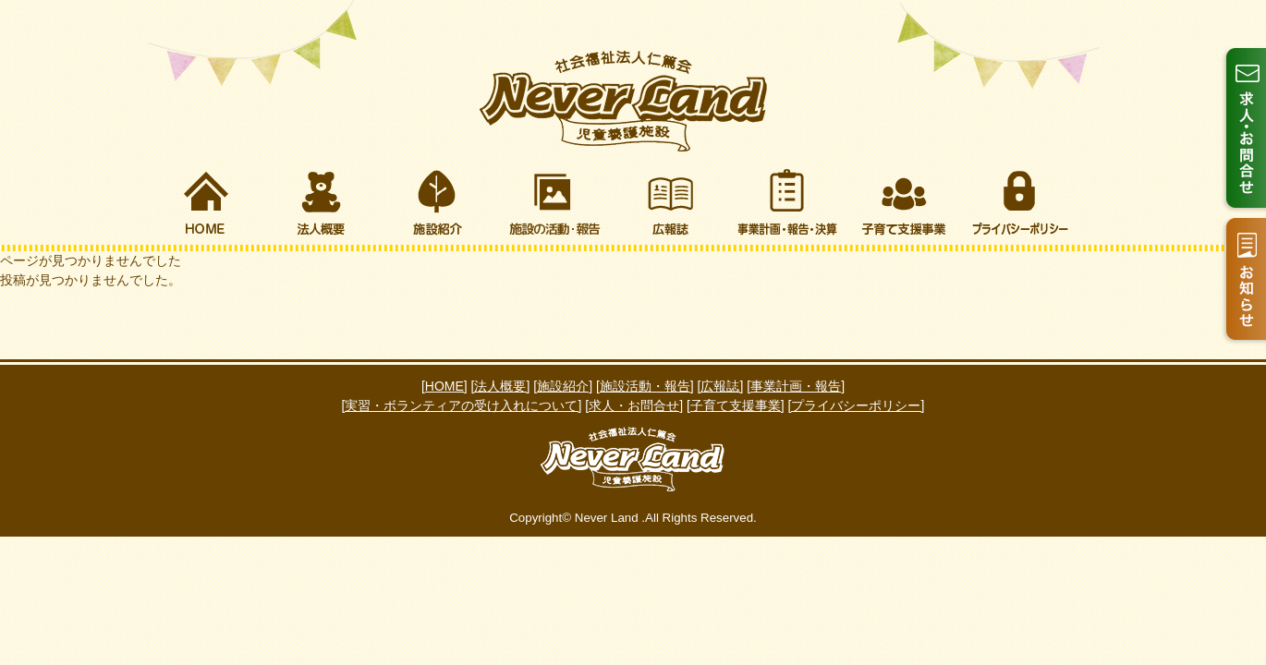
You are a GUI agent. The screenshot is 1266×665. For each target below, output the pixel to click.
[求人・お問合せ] (634, 405)
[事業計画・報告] (796, 386)
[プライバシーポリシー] (856, 405)
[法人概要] (500, 386)
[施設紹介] (562, 386)
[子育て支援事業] (736, 405)
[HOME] (444, 386)
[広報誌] (721, 386)
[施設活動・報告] (645, 386)
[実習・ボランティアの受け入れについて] (462, 405)
